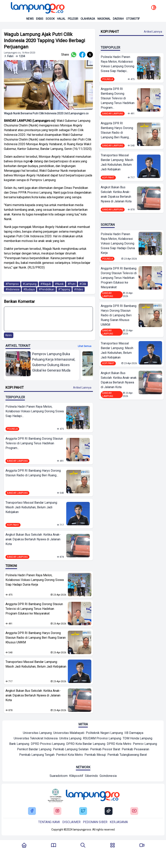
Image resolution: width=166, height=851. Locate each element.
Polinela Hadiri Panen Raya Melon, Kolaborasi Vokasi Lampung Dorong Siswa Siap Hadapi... (34, 411)
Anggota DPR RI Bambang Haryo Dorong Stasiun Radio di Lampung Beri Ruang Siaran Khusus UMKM (35, 637)
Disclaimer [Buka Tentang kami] (71, 822)
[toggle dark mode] (153, 8)
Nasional (104, 18)
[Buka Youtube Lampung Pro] (134, 811)
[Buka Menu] (112, 845)
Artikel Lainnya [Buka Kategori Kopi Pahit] (82, 387)
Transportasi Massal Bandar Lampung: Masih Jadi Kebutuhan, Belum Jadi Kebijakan (31, 507)
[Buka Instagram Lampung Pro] (57, 811)
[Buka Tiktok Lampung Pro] (108, 811)
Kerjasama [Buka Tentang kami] (119, 822)
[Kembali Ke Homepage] (24, 845)
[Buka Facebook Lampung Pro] (32, 811)
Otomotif (133, 18)
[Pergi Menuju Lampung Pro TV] (142, 845)
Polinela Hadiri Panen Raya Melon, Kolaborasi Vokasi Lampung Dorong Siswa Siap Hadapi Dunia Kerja (34, 579)
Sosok (50, 18)
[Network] (58, 776)
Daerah (118, 18)
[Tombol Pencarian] (83, 845)
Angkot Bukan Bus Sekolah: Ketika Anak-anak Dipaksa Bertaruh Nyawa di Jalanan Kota (33, 539)
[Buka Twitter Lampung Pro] (83, 811)
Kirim (8, 335)
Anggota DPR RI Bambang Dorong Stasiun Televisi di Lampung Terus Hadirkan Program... (34, 443)
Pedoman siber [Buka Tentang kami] (95, 822)
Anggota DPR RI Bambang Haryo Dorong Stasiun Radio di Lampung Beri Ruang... (33, 473)
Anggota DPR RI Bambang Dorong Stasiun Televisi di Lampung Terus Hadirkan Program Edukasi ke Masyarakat (34, 608)
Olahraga (88, 18)
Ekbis (39, 18)
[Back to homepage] (37, 8)
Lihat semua (84, 346)
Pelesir (73, 18)
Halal (61, 18)
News (30, 18)
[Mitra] (37, 733)
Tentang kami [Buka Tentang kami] (49, 822)
